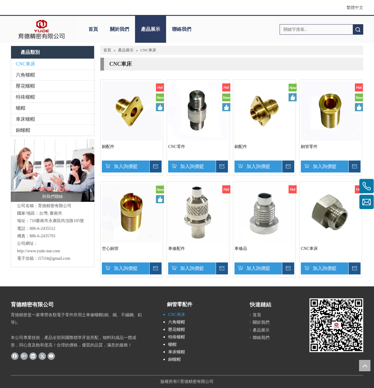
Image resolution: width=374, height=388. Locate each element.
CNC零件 (176, 146)
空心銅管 (110, 248)
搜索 (358, 29)
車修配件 (176, 248)
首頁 (93, 29)
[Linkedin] (33, 356)
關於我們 (119, 29)
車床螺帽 (25, 119)
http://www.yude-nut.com (38, 251)
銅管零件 (309, 146)
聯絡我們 (181, 29)
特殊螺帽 (25, 97)
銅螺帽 (23, 130)
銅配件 (108, 146)
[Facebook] (15, 356)
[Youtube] (51, 356)
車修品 (240, 248)
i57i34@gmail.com (54, 258)
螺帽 (20, 108)
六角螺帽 (25, 74)
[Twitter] (42, 356)
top (364, 365)
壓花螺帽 (25, 85)
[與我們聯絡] (52, 170)
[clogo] (41, 29)
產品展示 (150, 29)
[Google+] (24, 356)
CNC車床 (25, 63)
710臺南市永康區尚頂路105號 (57, 221)
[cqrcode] (336, 325)
